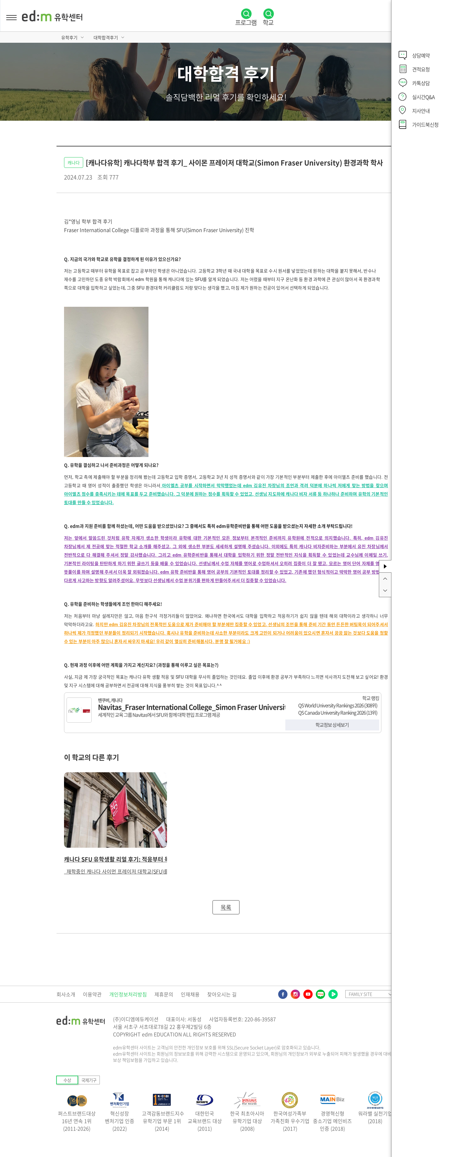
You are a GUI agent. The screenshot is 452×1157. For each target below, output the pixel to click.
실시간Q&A (423, 97)
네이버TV (333, 1006)
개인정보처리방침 (128, 1006)
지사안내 (421, 110)
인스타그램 (295, 1006)
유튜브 (308, 1006)
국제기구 (88, 1092)
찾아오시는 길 (222, 1006)
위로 (385, 578)
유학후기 (72, 38)
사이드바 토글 (385, 566)
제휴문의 (163, 1006)
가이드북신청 (425, 124)
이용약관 (92, 1006)
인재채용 (190, 1006)
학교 (268, 22)
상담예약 (421, 55)
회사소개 (65, 1006)
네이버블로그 (320, 1006)
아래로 (385, 591)
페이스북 (283, 1006)
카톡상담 (421, 83)
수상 (67, 1092)
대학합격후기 (114, 38)
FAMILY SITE (360, 1006)
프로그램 (245, 22)
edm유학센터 (53, 15)
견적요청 (421, 69)
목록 (226, 919)
